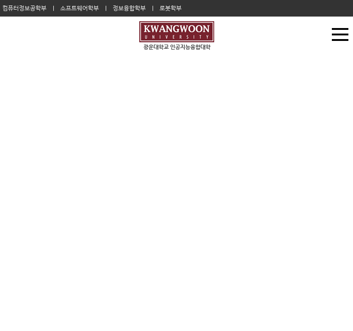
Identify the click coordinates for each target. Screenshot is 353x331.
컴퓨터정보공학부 (24, 8)
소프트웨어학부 (79, 8)
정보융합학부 (129, 8)
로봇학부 (170, 8)
